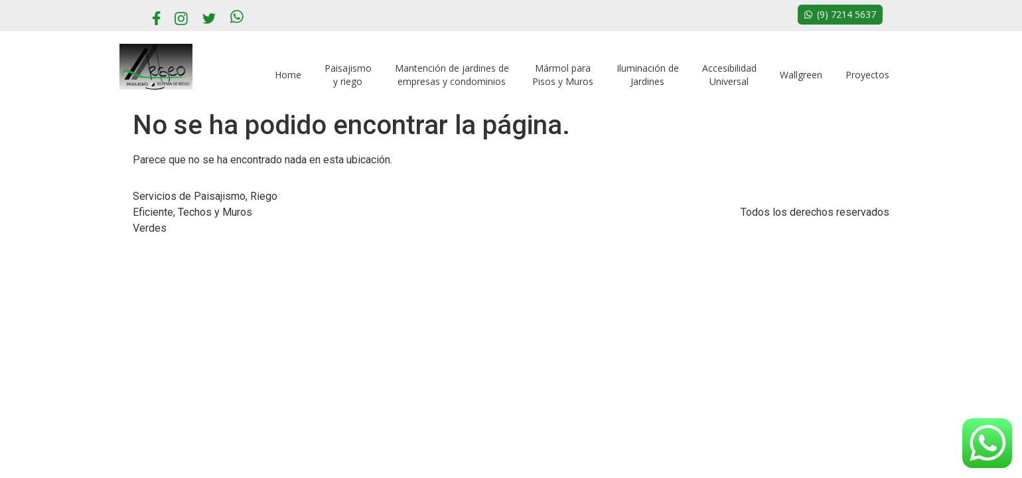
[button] (840, 15)
